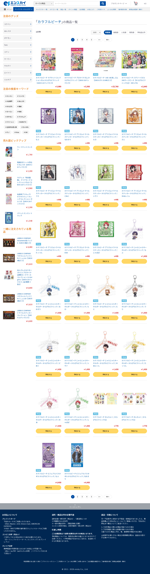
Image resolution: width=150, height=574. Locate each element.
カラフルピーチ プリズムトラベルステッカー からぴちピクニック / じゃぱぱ (105, 250)
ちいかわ (25, 127)
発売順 (131, 32)
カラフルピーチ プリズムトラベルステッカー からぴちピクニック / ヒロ (105, 137)
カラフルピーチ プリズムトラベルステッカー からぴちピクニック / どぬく (76, 193)
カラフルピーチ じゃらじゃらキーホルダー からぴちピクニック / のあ (48, 419)
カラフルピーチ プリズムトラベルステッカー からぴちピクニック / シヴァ (105, 193)
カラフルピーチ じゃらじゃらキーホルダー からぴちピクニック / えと (105, 306)
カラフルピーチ (49, 21)
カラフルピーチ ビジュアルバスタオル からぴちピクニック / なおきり (76, 476)
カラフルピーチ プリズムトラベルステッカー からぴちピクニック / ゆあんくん (134, 193)
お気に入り (90, 9)
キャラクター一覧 (41, 9)
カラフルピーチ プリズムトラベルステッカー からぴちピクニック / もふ (48, 137)
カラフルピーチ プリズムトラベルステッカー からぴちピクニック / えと (134, 137)
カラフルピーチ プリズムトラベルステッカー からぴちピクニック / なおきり (76, 137)
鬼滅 (20, 106)
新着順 (107, 32)
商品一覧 (63, 9)
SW (26, 132)
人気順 (123, 32)
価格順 (115, 32)
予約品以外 (141, 32)
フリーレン (10, 122)
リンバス (21, 96)
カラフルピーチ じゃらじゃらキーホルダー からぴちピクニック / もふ (134, 250)
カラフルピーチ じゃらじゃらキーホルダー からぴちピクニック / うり (134, 306)
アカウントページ (118, 3)
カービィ (9, 112)
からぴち (9, 106)
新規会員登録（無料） (136, 9)
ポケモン (9, 117)
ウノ (8, 132)
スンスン (9, 96)
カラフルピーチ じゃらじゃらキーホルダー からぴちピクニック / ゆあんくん (105, 363)
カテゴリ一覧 (54, 9)
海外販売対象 (122, 9)
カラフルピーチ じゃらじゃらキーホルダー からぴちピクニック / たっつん (134, 363)
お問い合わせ (82, 561)
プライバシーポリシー (49, 561)
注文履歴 (82, 9)
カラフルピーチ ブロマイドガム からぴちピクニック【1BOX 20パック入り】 (77, 80)
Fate (17, 132)
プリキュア (22, 117)
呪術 (20, 112)
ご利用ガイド (101, 9)
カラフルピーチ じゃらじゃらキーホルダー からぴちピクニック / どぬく (48, 363)
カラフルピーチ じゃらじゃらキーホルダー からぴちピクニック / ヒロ (76, 306)
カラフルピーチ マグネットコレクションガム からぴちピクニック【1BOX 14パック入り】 (48, 80)
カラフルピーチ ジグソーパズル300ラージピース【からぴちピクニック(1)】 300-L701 (134, 80)
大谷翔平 (9, 101)
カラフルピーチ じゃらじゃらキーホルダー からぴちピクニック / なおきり (48, 306)
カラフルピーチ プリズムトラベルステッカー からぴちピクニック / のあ (76, 250)
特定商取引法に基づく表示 (32, 561)
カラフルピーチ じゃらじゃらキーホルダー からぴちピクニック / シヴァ (76, 363)
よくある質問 (111, 9)
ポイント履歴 (73, 9)
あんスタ (21, 101)
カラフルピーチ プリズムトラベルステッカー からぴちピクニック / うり (48, 193)
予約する (48, 91)
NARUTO (23, 122)
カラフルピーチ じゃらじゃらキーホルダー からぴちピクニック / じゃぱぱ (76, 419)
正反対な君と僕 (12, 127)
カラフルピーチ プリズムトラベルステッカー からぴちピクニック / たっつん (48, 250)
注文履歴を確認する (94, 561)
